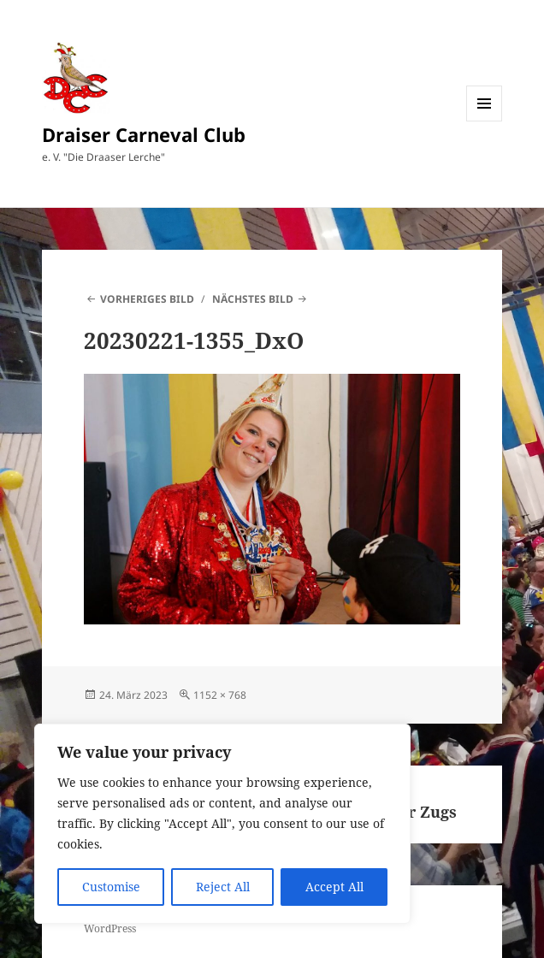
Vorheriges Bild (147, 299)
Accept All (334, 886)
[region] (222, 824)
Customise (111, 886)
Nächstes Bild (252, 299)
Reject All (223, 886)
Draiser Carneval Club (143, 134)
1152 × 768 (219, 695)
